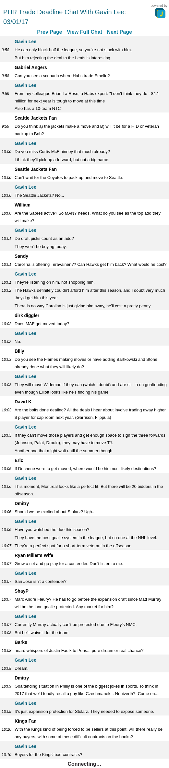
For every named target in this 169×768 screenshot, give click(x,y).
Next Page (119, 32)
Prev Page (49, 32)
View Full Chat (84, 32)
